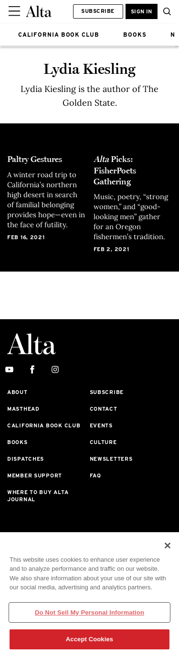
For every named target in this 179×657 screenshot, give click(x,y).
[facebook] (32, 370)
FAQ (95, 475)
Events (101, 425)
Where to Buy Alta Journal (37, 496)
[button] (165, 11)
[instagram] (55, 370)
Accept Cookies (89, 639)
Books (17, 442)
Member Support (34, 475)
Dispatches (25, 458)
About (17, 392)
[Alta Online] (38, 11)
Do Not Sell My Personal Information (89, 612)
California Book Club (43, 425)
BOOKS (135, 34)
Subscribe (97, 11)
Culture (103, 442)
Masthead (23, 408)
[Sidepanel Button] (15, 11)
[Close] (167, 545)
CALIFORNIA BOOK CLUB (58, 34)
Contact (103, 408)
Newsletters (111, 458)
